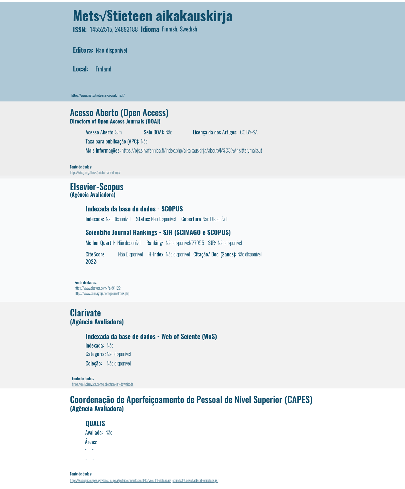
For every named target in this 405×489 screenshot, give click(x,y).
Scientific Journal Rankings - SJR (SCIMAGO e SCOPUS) (158, 232)
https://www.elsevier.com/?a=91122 (98, 288)
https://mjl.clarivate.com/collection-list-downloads (102, 384)
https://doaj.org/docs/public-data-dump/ (95, 172)
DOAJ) (154, 121)
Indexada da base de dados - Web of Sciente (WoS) (151, 336)
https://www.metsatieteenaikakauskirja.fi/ (98, 95)
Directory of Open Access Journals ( (109, 121)
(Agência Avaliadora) (93, 194)
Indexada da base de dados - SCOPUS (134, 208)
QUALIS (95, 423)
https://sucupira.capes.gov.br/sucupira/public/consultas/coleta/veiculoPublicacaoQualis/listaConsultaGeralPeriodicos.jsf (144, 480)
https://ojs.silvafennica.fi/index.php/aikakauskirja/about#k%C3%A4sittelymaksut (192, 150)
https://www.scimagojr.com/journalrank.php (102, 293)
